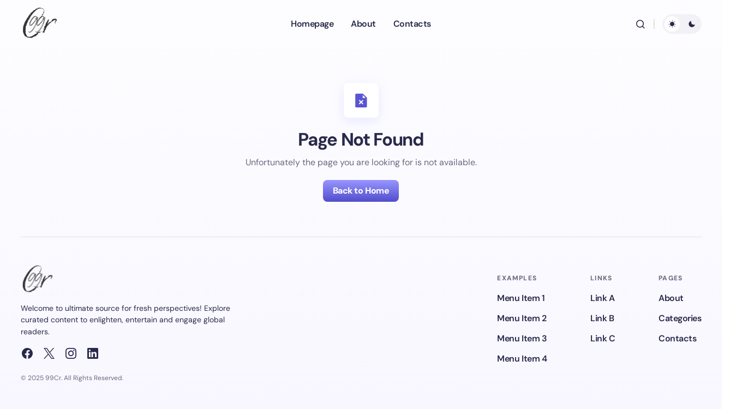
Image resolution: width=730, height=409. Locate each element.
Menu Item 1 (520, 298)
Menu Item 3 (522, 338)
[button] (640, 24)
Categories (680, 318)
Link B (602, 318)
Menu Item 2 (521, 318)
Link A (602, 298)
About (671, 298)
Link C (602, 338)
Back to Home (361, 190)
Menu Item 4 (522, 358)
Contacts (677, 338)
